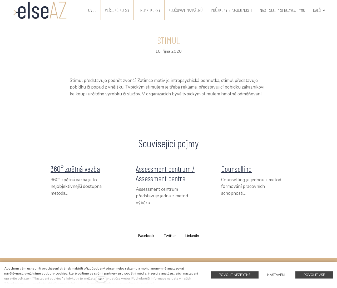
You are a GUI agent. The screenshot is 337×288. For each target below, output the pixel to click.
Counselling (236, 168)
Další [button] (319, 10)
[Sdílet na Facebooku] (146, 235)
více (101, 279)
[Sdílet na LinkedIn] (192, 235)
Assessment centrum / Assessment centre (165, 173)
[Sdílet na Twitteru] (170, 235)
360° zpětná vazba (75, 168)
